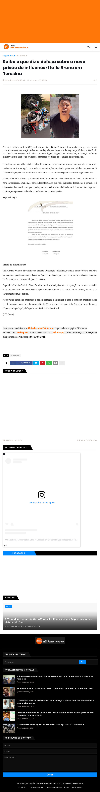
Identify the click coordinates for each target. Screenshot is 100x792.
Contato (22, 787)
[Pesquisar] (41, 662)
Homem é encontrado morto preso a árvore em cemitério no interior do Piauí (55, 688)
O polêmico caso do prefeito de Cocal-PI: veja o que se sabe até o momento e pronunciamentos (55, 701)
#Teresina (22, 55)
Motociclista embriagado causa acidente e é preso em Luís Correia (50, 725)
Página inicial (9, 55)
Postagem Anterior (13, 440)
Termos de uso (37, 787)
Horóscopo (18, 553)
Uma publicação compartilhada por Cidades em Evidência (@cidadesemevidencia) (42, 540)
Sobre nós (77, 787)
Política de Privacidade (58, 787)
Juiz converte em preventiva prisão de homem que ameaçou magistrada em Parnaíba (55, 677)
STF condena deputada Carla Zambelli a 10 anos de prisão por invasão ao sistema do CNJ (48, 621)
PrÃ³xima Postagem (86, 440)
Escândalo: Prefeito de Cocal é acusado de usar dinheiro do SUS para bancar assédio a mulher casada (55, 714)
